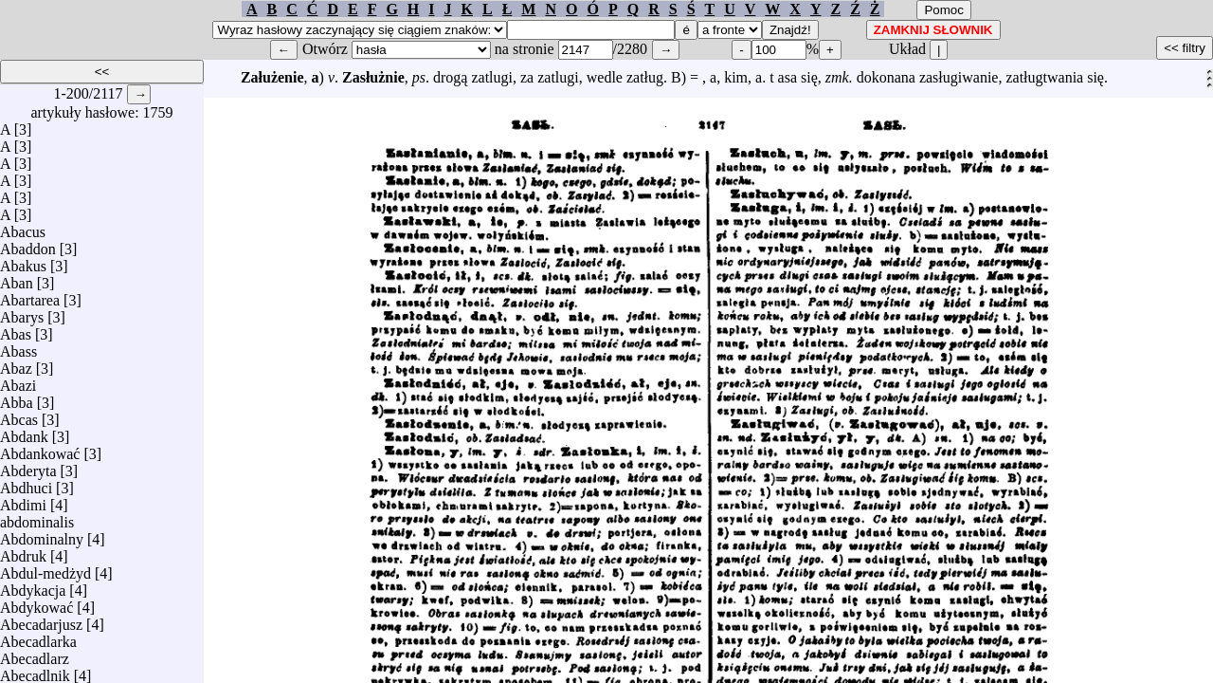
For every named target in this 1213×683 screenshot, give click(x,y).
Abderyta (28, 466)
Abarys (22, 313)
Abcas (19, 415)
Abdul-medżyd (45, 569)
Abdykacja (32, 586)
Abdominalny (41, 534)
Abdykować (36, 603)
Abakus (23, 261)
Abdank (24, 432)
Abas (15, 330)
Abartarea (30, 295)
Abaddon (28, 244)
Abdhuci (26, 483)
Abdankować (40, 449)
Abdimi (23, 500)
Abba (16, 398)
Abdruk (23, 552)
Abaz (16, 364)
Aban (16, 278)
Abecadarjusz (41, 620)
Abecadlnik (35, 671)
